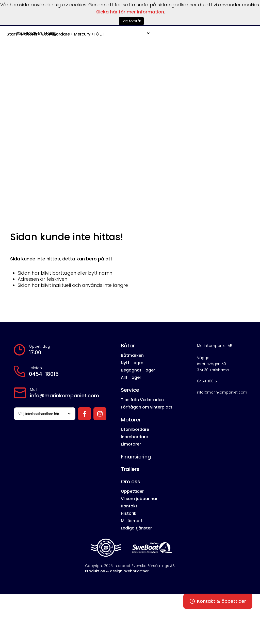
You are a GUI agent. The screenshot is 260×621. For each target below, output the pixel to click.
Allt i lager (131, 377)
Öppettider (132, 491)
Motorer (131, 420)
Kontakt (129, 506)
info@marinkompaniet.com (64, 395)
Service (130, 390)
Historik (128, 513)
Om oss (130, 481)
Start (12, 34)
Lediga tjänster (136, 528)
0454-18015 (44, 374)
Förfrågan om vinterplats (146, 407)
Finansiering (136, 457)
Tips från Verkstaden (142, 400)
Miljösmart (132, 521)
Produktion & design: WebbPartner (117, 571)
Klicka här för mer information (129, 12)
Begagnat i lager (138, 370)
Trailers (130, 469)
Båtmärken (132, 355)
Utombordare (135, 429)
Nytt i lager (132, 363)
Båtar (128, 346)
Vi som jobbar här (139, 499)
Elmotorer (131, 444)
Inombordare (134, 437)
